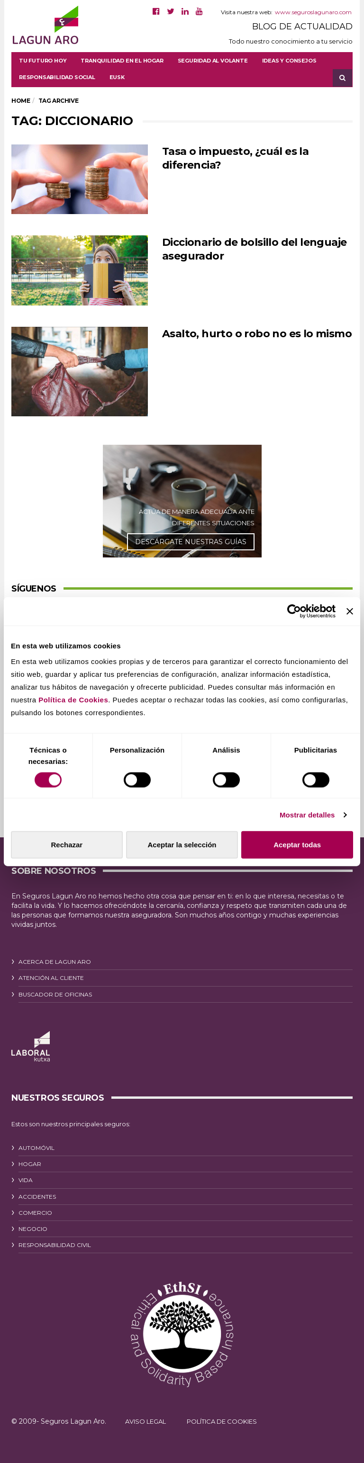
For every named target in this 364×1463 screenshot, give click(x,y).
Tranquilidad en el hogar (122, 60)
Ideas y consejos (289, 60)
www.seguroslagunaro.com (313, 12)
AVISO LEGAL (145, 1421)
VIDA (25, 1180)
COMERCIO (35, 1212)
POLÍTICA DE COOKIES (222, 1421)
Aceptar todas (297, 845)
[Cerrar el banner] (349, 611)
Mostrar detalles (307, 814)
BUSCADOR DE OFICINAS (55, 994)
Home (20, 100)
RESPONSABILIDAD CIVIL (54, 1244)
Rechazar (66, 845)
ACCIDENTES (37, 1196)
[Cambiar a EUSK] (117, 77)
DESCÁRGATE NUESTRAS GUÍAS (190, 542)
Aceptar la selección (181, 845)
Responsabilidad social (57, 77)
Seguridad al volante (213, 60)
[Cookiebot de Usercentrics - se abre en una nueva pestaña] (294, 611)
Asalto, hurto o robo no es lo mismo (257, 333)
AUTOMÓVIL (36, 1147)
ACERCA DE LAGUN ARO (54, 961)
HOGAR (29, 1163)
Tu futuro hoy (42, 60)
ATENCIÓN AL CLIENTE (51, 977)
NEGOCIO (32, 1228)
